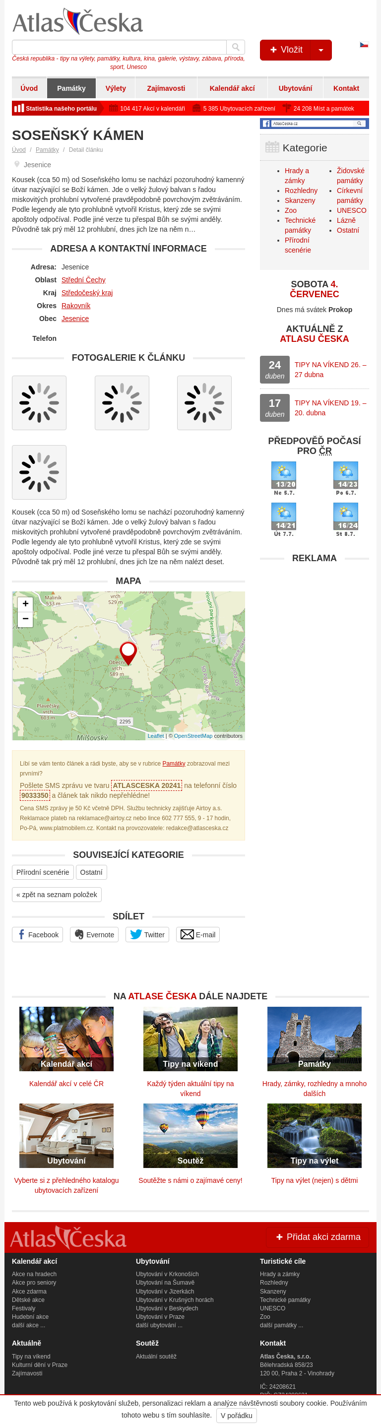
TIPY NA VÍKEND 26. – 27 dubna (330, 370)
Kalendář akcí (232, 88)
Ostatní (91, 872)
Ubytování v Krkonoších (167, 1274)
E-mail (198, 934)
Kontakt (346, 88)
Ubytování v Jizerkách (165, 1291)
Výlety (116, 88)
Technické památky (285, 1299)
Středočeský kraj (87, 293)
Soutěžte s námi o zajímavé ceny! (190, 1180)
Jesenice (75, 319)
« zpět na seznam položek (56, 895)
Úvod (29, 88)
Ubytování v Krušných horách (175, 1299)
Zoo (291, 210)
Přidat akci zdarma (317, 1237)
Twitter (147, 934)
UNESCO (352, 210)
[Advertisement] (315, 631)
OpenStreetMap (193, 736)
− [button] (25, 619)
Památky (71, 88)
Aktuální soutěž (156, 1356)
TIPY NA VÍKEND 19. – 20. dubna (330, 408)
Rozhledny (301, 190)
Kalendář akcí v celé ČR (66, 1084)
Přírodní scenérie (42, 872)
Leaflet (156, 736)
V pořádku (237, 1416)
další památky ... (281, 1325)
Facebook (37, 934)
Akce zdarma (29, 1291)
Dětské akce (28, 1299)
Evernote (94, 934)
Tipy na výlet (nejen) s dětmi (314, 1180)
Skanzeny (300, 200)
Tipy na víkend (31, 1356)
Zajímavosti (166, 88)
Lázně (346, 220)
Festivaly (23, 1308)
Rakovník (76, 306)
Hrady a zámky (280, 1274)
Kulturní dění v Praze (39, 1364)
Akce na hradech (34, 1274)
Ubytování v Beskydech (167, 1308)
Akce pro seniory (34, 1282)
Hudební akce (30, 1316)
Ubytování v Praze (160, 1316)
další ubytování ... (159, 1325)
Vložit (299, 50)
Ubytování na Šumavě (165, 1282)
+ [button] (25, 604)
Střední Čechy (84, 280)
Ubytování (296, 88)
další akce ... (28, 1325)
